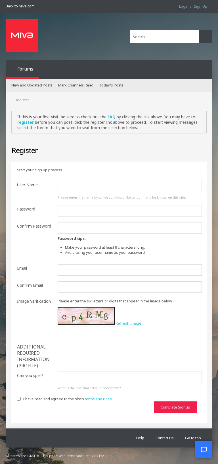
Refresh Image (128, 323)
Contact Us (165, 437)
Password (26, 209)
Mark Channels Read (75, 85)
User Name (27, 184)
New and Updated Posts (32, 85)
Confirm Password (34, 226)
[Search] (164, 36)
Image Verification (34, 301)
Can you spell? (30, 375)
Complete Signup (175, 407)
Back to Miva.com (20, 6)
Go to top (193, 437)
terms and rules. (99, 398)
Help (140, 437)
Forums (25, 69)
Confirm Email (30, 285)
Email (22, 268)
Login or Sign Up (193, 6)
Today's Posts (111, 85)
